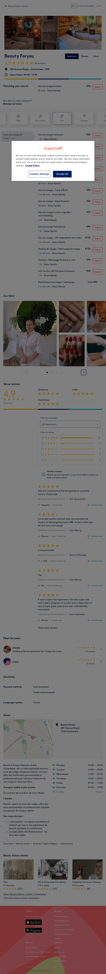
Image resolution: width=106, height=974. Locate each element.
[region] (53, 161)
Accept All (62, 174)
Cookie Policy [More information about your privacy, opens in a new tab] (32, 165)
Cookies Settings (39, 174)
